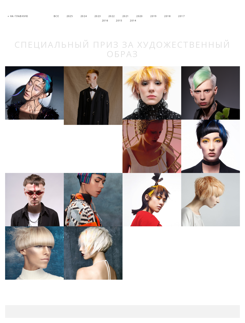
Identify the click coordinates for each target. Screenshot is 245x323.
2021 (125, 16)
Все (56, 16)
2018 (167, 16)
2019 (153, 16)
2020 (139, 16)
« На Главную (18, 16)
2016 (105, 20)
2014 (133, 20)
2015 (119, 20)
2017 (181, 16)
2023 (97, 16)
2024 (83, 16)
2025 (70, 16)
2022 (111, 16)
